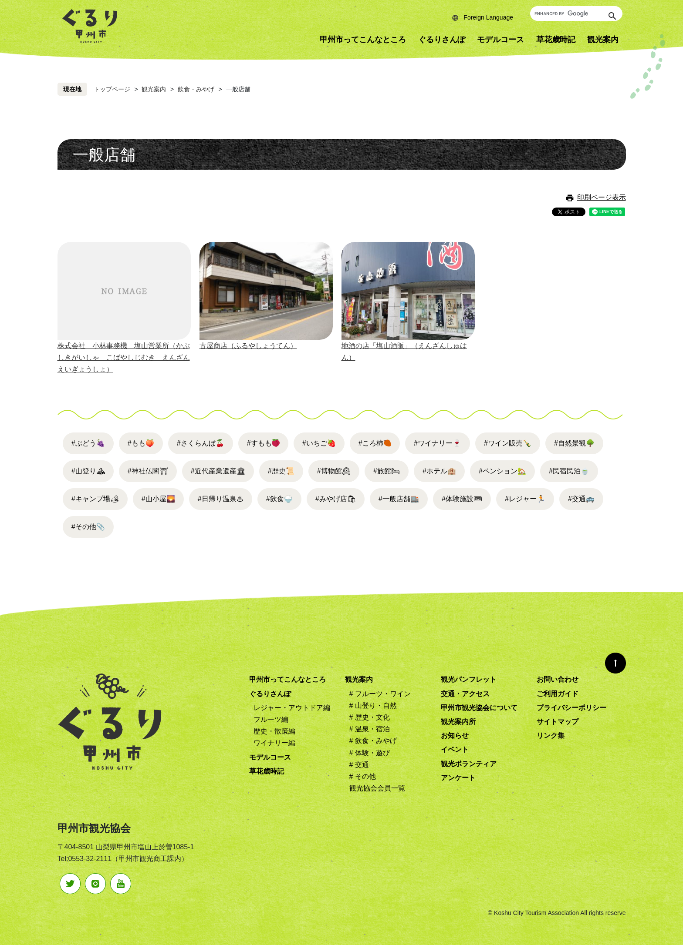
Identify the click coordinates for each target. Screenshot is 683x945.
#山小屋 (158, 499)
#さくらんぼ (200, 443)
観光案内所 (458, 721)
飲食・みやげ (196, 89)
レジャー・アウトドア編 (292, 707)
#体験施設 (462, 499)
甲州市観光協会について (479, 707)
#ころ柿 (370, 443)
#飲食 (279, 499)
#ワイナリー (437, 443)
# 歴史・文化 (369, 717)
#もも (141, 443)
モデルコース (500, 39)
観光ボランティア (469, 763)
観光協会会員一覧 (377, 788)
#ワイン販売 (507, 443)
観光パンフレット (469, 679)
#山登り (88, 471)
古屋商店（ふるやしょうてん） (248, 345)
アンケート (458, 777)
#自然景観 (574, 443)
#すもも (259, 443)
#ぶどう (88, 443)
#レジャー (525, 499)
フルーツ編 (271, 719)
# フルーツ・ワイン (380, 693)
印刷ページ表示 (601, 197)
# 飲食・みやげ (373, 740)
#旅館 (386, 471)
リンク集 (551, 735)
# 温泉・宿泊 (369, 729)
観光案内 (603, 39)
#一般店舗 (399, 499)
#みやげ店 (335, 499)
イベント (455, 749)
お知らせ (455, 735)
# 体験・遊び (369, 753)
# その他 (362, 776)
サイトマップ (557, 721)
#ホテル (439, 471)
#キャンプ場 (95, 499)
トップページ (112, 89)
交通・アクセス (465, 693)
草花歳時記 (555, 39)
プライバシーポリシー (571, 707)
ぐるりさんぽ (441, 39)
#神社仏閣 (148, 471)
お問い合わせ (557, 679)
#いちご (319, 443)
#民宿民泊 (569, 471)
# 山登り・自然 (373, 705)
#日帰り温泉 (220, 499)
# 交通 (359, 764)
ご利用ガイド (557, 693)
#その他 (88, 526)
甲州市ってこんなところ (363, 39)
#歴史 (281, 471)
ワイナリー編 (274, 743)
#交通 (581, 499)
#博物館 (334, 471)
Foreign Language (488, 17)
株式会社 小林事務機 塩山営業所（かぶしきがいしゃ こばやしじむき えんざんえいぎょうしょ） (123, 357)
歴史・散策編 (274, 731)
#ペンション (502, 471)
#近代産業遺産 (218, 471)
